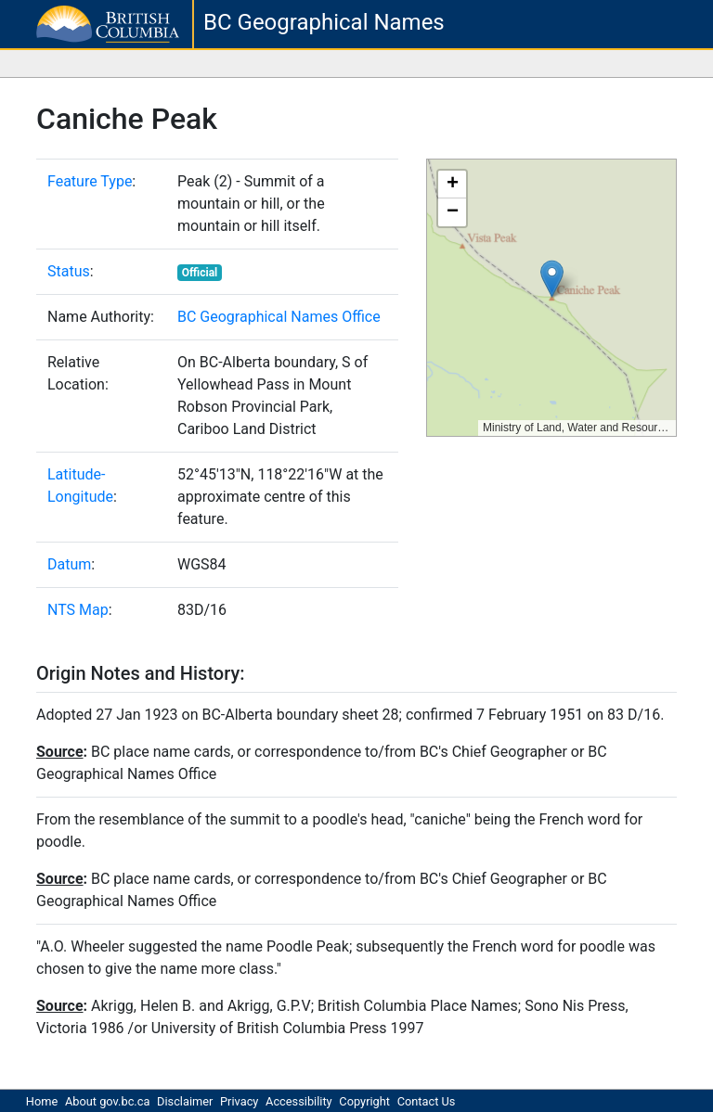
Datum (69, 564)
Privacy (239, 1101)
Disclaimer (185, 1101)
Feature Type (89, 181)
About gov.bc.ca (107, 1101)
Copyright (364, 1101)
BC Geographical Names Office (279, 317)
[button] (552, 279)
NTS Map (78, 610)
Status (68, 271)
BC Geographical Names (324, 22)
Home (42, 1101)
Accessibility (299, 1101)
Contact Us (426, 1101)
